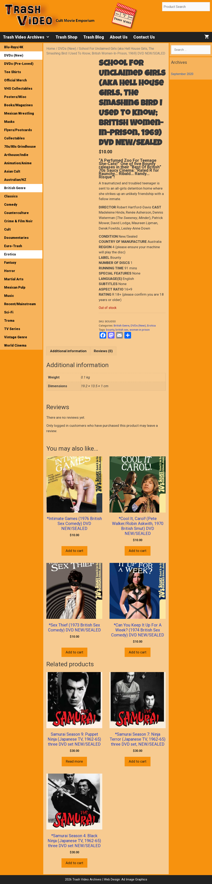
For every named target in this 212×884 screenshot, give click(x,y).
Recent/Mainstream (20, 304)
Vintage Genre (15, 337)
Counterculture (16, 213)
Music (9, 296)
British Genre (121, 325)
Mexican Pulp (14, 287)
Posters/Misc (15, 97)
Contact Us (144, 37)
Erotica (151, 325)
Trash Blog (93, 37)
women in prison (140, 329)
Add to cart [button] (74, 551)
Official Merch (15, 80)
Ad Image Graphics (133, 879)
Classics (11, 196)
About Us (119, 37)
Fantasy (10, 263)
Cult (7, 229)
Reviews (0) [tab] (103, 351)
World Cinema (15, 345)
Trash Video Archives (28, 37)
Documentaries (16, 238)
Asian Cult (12, 171)
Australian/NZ (15, 180)
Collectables (14, 138)
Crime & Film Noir (18, 221)
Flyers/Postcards (18, 130)
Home (50, 49)
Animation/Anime (18, 163)
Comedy (10, 205)
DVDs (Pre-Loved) (18, 64)
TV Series (12, 329)
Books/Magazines (18, 105)
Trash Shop (66, 37)
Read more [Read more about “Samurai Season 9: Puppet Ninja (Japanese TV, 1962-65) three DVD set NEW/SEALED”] (74, 761)
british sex (122, 329)
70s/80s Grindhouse (20, 147)
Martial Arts (13, 279)
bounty (110, 329)
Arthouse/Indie (16, 155)
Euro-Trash (13, 246)
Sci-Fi (8, 312)
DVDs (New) (67, 49)
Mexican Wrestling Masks (19, 117)
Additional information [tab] (68, 351)
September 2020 (182, 74)
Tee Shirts (12, 72)
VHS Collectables (18, 89)
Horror (9, 271)
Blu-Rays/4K (13, 47)
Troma (9, 321)
